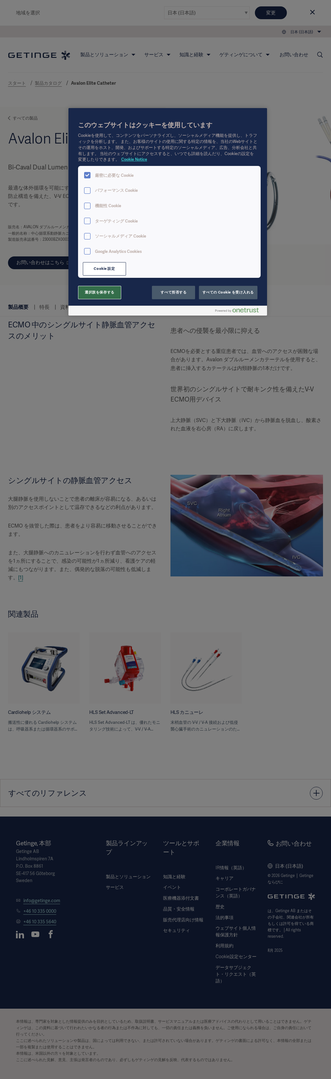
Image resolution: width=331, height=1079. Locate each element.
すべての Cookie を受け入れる (228, 292)
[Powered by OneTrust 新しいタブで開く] (239, 312)
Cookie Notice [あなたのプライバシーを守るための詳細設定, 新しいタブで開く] (134, 159)
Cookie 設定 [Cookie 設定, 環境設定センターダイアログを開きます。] (104, 268)
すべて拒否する (173, 292)
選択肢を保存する (99, 292)
